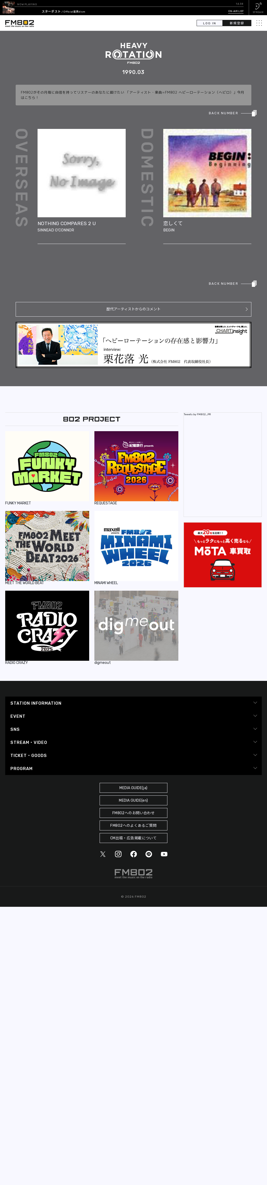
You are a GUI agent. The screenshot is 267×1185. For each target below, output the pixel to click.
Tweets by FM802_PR (197, 414)
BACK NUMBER (223, 113)
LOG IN (209, 23)
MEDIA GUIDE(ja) (133, 788)
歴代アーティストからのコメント (133, 309)
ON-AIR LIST (236, 11)
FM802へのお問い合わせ (133, 813)
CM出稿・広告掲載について (133, 838)
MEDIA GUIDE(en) (133, 800)
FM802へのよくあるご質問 (133, 825)
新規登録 (237, 23)
